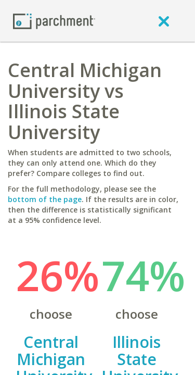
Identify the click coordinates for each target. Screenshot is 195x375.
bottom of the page (45, 199)
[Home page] (54, 21)
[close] (163, 21)
